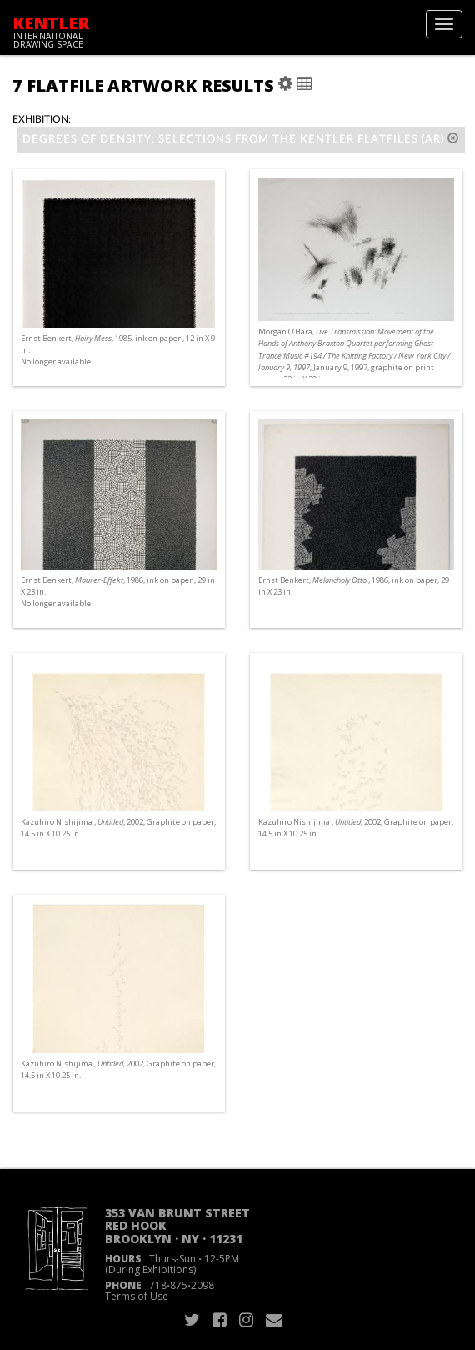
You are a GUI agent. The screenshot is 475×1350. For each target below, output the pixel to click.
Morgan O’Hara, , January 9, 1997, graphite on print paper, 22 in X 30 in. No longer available (354, 361)
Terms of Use (136, 1296)
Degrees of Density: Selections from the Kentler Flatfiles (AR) (240, 139)
